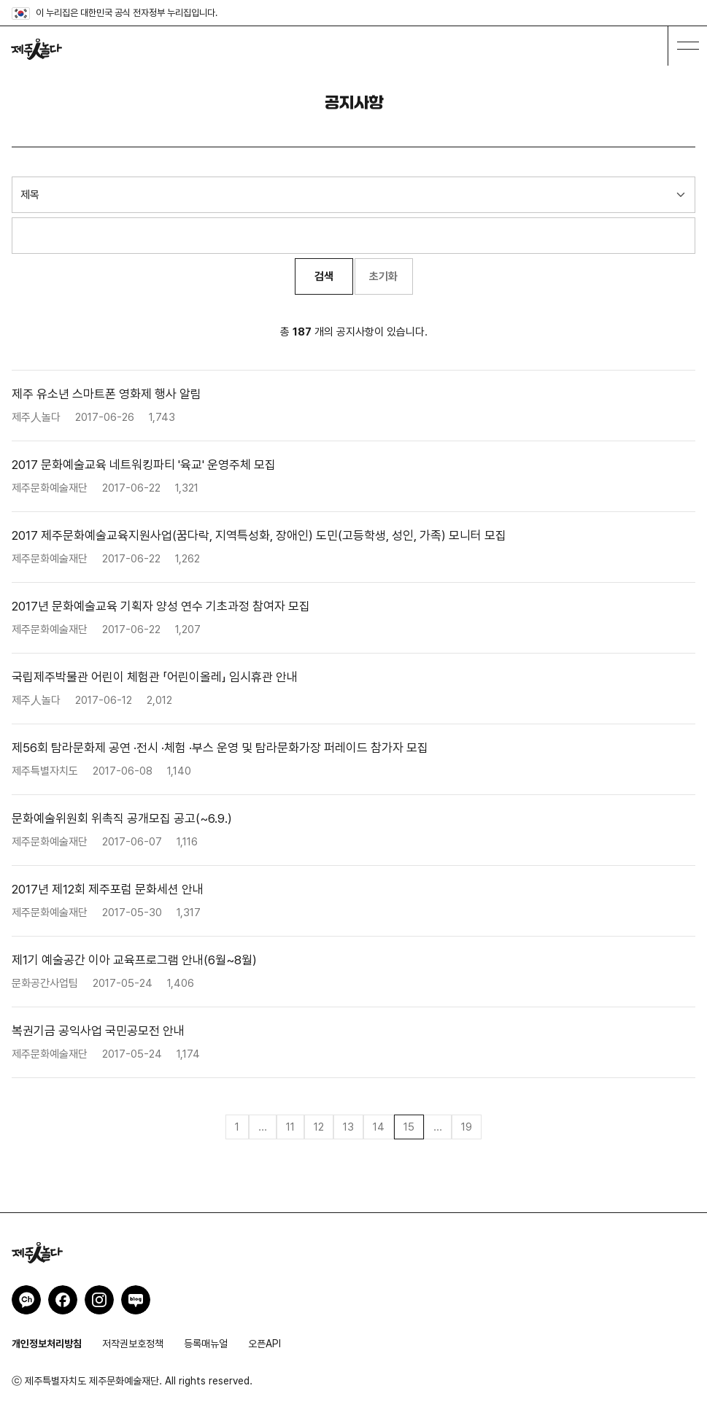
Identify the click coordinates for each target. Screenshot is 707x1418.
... (262, 1127)
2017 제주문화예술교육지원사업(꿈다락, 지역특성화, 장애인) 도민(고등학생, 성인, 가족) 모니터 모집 (259, 535)
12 (319, 1127)
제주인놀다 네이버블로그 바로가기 (135, 1299)
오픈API (264, 1343)
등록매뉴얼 (206, 1343)
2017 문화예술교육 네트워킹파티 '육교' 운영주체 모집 (144, 464)
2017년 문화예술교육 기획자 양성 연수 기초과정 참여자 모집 (161, 606)
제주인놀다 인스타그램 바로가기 (99, 1299)
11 (290, 1127)
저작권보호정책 (132, 1343)
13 (348, 1127)
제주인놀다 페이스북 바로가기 (62, 1299)
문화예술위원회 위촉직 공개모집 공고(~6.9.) (122, 818)
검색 (323, 276)
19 (466, 1127)
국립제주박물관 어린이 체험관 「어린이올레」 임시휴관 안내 (155, 677)
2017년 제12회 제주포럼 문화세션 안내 (108, 889)
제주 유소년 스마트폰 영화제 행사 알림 (106, 394)
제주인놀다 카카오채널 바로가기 (26, 1299)
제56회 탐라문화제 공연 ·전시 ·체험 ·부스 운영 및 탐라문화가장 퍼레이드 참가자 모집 (220, 747)
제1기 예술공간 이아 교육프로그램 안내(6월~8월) (134, 960)
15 (408, 1127)
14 (379, 1127)
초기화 (383, 276)
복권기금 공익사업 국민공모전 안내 (98, 1030)
